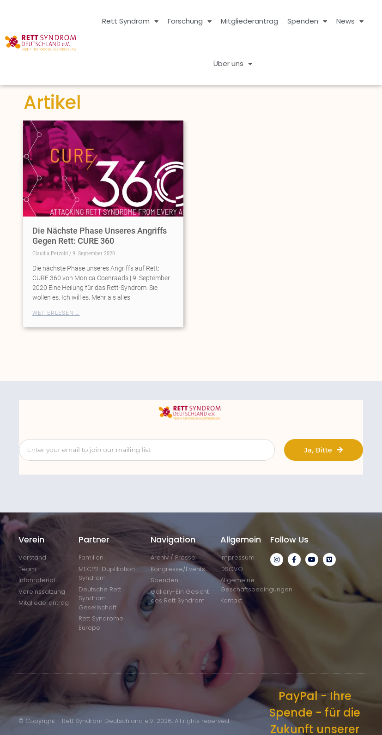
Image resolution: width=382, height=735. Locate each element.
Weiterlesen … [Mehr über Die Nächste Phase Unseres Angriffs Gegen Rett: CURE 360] (56, 313)
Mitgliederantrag (249, 21)
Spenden (307, 21)
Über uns (232, 64)
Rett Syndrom (130, 21)
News (350, 21)
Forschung (190, 21)
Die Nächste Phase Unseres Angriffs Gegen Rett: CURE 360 (99, 236)
